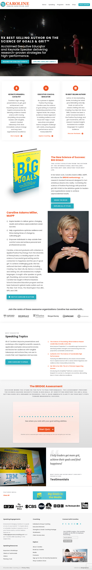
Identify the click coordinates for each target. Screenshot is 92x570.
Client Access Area (39, 535)
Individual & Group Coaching (41, 524)
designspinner (85, 568)
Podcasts (36, 555)
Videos (5, 556)
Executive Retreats (38, 527)
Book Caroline (84, 4)
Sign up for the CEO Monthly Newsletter (45, 558)
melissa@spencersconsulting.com (13, 534)
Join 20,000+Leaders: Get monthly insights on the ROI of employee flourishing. (74, 533)
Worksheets (36, 532)
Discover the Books (75, 133)
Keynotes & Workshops (10, 550)
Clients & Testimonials (10, 553)
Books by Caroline (38, 549)
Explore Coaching (46, 136)
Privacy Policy (26, 568)
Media (35, 552)
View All (6, 495)
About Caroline (37, 547)
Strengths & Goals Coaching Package (44, 529)
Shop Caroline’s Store (39, 561)
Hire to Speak (16, 136)
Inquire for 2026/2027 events (15, 62)
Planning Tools (7, 559)
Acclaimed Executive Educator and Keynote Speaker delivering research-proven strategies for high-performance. (24, 51)
